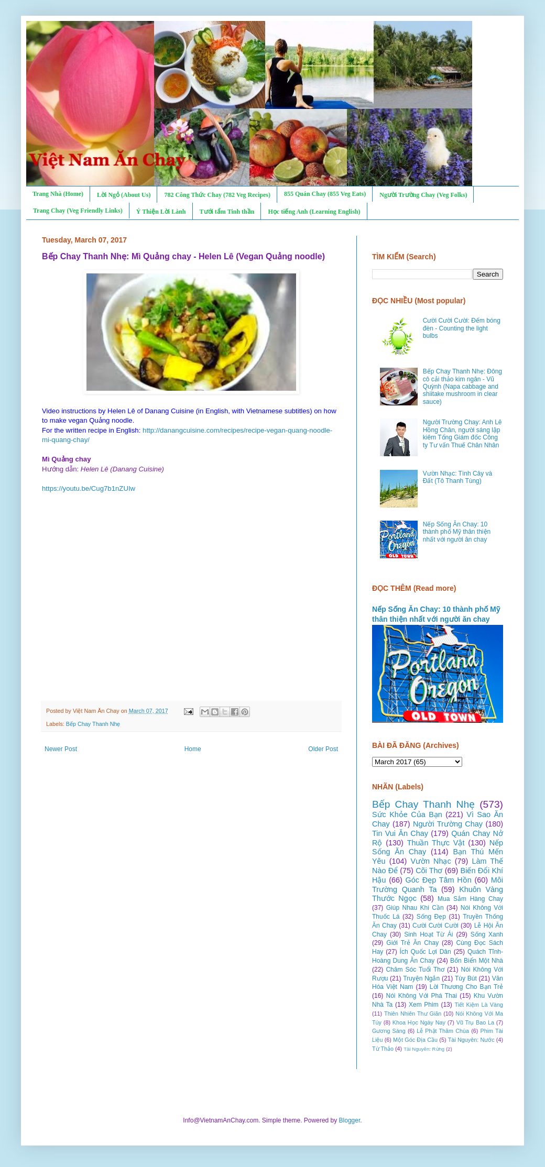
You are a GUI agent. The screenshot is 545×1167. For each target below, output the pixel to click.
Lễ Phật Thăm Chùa (443, 1031)
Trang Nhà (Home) (57, 193)
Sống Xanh (487, 934)
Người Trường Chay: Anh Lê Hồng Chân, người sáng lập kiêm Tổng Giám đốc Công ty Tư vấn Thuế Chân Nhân (462, 433)
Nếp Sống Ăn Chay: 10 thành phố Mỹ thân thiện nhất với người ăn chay (456, 532)
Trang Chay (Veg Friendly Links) (78, 210)
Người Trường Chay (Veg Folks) (423, 195)
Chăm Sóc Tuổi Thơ (415, 969)
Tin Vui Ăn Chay (400, 833)
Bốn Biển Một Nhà (476, 960)
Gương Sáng (389, 1031)
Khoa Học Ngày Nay (419, 1022)
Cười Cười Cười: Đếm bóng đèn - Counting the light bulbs (461, 328)
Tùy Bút (466, 978)
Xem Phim (424, 1004)
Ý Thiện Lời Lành (161, 211)
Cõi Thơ (429, 870)
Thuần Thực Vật (436, 843)
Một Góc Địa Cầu (415, 1040)
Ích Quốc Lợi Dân (425, 951)
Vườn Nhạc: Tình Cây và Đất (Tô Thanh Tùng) (458, 477)
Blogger (350, 1120)
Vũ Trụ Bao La (475, 1022)
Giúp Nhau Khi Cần (415, 907)
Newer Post (61, 749)
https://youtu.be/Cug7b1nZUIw (88, 488)
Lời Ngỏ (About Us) (123, 195)
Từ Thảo (383, 1048)
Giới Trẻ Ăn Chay (412, 942)
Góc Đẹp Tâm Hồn (439, 880)
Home (192, 749)
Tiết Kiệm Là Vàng (478, 1004)
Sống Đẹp (431, 916)
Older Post (323, 749)
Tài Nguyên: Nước (471, 1040)
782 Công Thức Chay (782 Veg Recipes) (217, 195)
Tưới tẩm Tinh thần (227, 211)
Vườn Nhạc (430, 861)
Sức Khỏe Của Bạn (407, 814)
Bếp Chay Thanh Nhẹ (93, 724)
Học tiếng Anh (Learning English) (314, 211)
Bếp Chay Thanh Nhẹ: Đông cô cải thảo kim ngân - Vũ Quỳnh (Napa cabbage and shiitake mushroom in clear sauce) (462, 386)
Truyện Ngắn (421, 978)
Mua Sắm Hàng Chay (470, 898)
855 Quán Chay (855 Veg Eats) (325, 193)
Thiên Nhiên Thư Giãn (412, 1013)
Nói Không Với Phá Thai (421, 995)
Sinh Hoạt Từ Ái (428, 934)
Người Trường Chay (448, 824)
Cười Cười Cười (435, 925)
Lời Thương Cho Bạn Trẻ (466, 986)
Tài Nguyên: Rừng (424, 1049)
